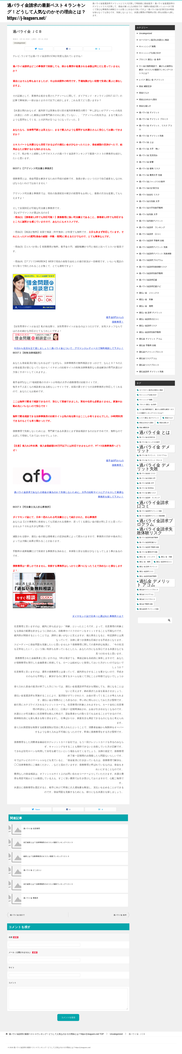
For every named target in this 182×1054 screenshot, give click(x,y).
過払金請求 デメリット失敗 (151, 371)
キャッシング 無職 (147, 46)
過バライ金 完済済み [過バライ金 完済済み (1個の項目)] (146, 488)
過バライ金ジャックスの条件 (152, 181)
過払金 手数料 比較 (147, 345)
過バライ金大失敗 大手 (149, 201)
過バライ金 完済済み (148, 155)
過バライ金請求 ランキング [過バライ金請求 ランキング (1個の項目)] (149, 497)
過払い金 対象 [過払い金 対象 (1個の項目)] (166, 556)
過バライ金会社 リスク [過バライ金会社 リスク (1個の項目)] (147, 473)
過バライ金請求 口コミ (150, 234)
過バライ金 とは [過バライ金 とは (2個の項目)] (154, 432)
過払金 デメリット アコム (150, 338)
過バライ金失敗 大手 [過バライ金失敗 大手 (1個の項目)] (146, 483)
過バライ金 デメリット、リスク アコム (155, 127)
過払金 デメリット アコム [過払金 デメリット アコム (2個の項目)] (153, 583)
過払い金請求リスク (148, 325)
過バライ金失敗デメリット (151, 221)
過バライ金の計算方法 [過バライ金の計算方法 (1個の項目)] (147, 437)
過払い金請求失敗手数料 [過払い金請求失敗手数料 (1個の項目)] (148, 576)
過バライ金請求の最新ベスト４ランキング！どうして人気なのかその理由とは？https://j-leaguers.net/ (46, 11)
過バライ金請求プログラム (151, 260)
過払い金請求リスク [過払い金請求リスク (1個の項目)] (146, 571)
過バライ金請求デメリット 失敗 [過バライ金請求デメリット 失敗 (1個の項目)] (150, 511)
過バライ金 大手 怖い (149, 148)
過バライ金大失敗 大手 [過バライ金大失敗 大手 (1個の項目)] (147, 478)
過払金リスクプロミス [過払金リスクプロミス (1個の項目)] (147, 599)
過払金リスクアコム (148, 358)
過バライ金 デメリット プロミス (153, 119)
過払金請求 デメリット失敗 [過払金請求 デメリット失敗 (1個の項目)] (149, 609)
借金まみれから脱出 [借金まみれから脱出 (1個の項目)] (146, 422)
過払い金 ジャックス (149, 293)
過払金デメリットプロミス (151, 351)
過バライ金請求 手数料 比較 (151, 240)
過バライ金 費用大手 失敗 (150, 175)
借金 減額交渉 (145, 86)
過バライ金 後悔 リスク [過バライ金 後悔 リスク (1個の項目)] (147, 492)
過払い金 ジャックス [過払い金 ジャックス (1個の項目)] (147, 556)
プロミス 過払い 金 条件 (150, 59)
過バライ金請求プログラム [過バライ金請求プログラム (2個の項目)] (155, 522)
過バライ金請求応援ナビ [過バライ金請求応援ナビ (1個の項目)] (148, 542)
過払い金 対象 (146, 299)
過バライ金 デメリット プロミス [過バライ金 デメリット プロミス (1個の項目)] (150, 460)
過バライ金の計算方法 (149, 188)
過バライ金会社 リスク (149, 194)
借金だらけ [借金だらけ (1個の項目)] (169, 417)
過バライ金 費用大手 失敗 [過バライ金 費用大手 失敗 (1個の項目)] (148, 552)
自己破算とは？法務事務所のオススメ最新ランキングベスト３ (48, 884)
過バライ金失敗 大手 (148, 214)
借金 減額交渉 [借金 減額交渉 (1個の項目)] (144, 427)
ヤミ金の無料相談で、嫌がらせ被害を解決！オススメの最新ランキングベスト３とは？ (156, 69)
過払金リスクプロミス (149, 365)
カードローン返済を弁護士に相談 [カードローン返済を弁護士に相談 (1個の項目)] (151, 390)
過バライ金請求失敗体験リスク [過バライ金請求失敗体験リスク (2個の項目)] (155, 531)
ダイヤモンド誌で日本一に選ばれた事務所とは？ (98, 616)
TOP (56, 1034)
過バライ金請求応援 (148, 279)
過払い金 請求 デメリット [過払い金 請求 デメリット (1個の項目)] (148, 566)
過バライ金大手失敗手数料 (151, 207)
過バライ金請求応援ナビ (150, 286)
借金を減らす (145, 106)
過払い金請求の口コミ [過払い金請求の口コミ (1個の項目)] (164, 561)
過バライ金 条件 (120, 915)
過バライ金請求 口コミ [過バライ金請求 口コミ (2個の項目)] (155, 504)
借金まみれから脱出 (148, 99)
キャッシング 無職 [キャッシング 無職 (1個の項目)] (145, 399)
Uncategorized (19, 43)
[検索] (155, 620)
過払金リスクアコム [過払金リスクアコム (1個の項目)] (146, 594)
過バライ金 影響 (146, 162)
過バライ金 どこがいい (32, 870)
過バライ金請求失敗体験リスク (153, 266)
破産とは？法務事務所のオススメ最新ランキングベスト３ (46, 856)
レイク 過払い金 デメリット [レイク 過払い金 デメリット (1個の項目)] (149, 417)
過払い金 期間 (146, 306)
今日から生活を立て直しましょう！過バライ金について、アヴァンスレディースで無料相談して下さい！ (69, 348)
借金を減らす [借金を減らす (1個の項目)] (164, 422)
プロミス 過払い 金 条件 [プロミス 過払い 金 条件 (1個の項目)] (147, 404)
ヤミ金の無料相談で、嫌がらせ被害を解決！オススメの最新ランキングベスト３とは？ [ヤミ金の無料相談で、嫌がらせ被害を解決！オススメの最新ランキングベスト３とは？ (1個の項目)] (155, 411)
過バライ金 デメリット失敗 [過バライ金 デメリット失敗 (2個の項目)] (153, 466)
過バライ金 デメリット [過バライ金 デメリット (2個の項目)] (153, 448)
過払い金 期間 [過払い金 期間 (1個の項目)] (144, 561)
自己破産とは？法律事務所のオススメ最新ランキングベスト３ (48, 842)
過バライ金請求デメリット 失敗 (153, 247)
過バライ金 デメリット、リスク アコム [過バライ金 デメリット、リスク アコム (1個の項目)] (153, 455)
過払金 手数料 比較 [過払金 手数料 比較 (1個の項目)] (146, 604)
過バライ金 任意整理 (31, 828)
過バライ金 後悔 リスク (149, 168)
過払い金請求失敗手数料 (150, 332)
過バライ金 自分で (17, 915)
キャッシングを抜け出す (150, 53)
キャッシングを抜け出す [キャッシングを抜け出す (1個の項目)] (148, 394)
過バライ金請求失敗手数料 (151, 273)
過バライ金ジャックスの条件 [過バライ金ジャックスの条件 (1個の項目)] (149, 442)
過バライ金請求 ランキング (152, 227)
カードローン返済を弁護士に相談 (154, 39)
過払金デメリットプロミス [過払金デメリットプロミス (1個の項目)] (148, 589)
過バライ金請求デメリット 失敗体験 (155, 253)
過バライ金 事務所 (30, 898)
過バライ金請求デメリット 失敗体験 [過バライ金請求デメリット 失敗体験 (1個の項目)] (152, 515)
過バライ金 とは (146, 142)
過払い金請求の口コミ (149, 319)
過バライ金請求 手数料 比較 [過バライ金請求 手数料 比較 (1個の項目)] (149, 547)
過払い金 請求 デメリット (150, 312)
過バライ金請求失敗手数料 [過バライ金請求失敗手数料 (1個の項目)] (148, 537)
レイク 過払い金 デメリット (151, 79)
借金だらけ (144, 92)
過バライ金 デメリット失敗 (151, 135)
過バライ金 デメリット (149, 112)
